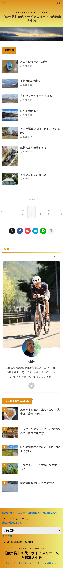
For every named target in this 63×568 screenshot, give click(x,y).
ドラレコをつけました (33, 174)
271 (14, 212)
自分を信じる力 (29, 111)
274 (40, 212)
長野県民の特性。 (30, 80)
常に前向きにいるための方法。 (38, 483)
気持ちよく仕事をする (33, 147)
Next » (31, 198)
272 (23, 212)
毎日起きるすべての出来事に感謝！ (31, 548)
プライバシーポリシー (19, 519)
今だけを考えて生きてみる (36, 95)
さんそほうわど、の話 (33, 61)
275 (49, 212)
